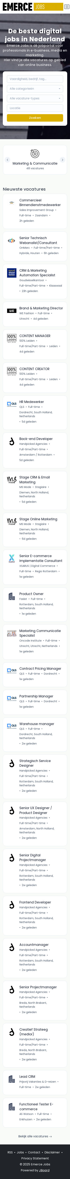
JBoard (44, 1170)
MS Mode (25, 487)
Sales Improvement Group (36, 210)
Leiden (53, 346)
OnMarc (24, 248)
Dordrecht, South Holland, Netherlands (35, 414)
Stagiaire (40, 487)
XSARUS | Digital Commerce (37, 566)
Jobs (20, 1152)
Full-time (25, 215)
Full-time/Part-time (47, 248)
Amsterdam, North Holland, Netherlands (36, 830)
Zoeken (35, 118)
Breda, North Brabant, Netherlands (33, 1005)
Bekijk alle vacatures (35, 1136)
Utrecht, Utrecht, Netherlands (38, 646)
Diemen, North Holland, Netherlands (34, 494)
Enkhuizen (25, 1119)
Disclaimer (52, 1152)
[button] (62, 160)
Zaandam (41, 215)
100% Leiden (27, 341)
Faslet (23, 599)
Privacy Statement (35, 1158)
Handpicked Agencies (33, 444)
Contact (34, 1152)
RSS (10, 1152)
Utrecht (24, 319)
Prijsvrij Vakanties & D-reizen (37, 1082)
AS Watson (26, 1114)
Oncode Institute (30, 640)
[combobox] (35, 88)
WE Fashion (26, 313)
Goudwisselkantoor (31, 280)
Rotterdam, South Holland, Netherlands (36, 606)
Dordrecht (50, 674)
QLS (21, 407)
